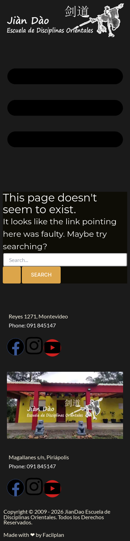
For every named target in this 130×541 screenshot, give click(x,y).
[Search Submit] (12, 275)
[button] (65, 105)
